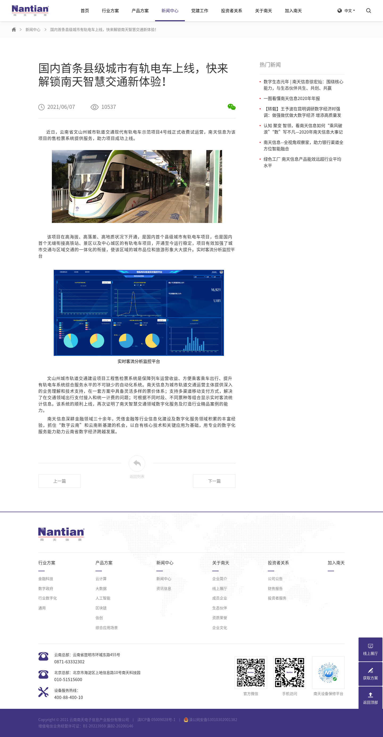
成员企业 (219, 598)
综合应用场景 (106, 628)
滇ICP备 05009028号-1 (156, 720)
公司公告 (275, 579)
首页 (85, 11)
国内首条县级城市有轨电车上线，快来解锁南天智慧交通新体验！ (104, 29)
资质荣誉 (219, 618)
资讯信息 (163, 588)
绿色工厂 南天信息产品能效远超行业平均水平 (302, 162)
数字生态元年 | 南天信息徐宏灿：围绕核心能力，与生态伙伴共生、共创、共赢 (303, 85)
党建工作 (199, 11)
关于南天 (263, 11)
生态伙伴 (219, 608)
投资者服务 (277, 598)
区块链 (101, 608)
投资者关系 (231, 11)
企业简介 (219, 579)
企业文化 (219, 628)
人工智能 (102, 598)
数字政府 (45, 588)
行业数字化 (47, 598)
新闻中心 (169, 11)
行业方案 (110, 11)
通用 (42, 608)
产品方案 (140, 11)
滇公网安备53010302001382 (210, 720)
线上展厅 (219, 588)
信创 (99, 618)
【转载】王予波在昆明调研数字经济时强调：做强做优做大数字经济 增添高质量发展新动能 (302, 112)
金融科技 (45, 579)
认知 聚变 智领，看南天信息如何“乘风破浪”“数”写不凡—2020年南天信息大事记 (303, 128)
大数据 (101, 588)
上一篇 (59, 481)
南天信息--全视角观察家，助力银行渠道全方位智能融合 (303, 145)
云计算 (101, 579)
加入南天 (293, 11)
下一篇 (214, 481)
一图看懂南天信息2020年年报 (292, 98)
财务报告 (275, 588)
